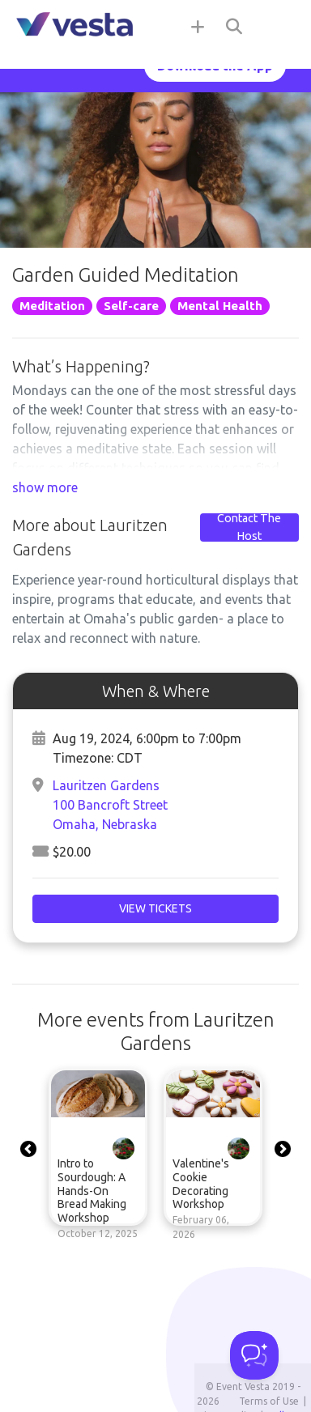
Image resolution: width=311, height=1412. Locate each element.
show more (45, 487)
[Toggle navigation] (278, 26)
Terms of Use (269, 1401)
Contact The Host (249, 527)
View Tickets (155, 908)
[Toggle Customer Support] (254, 1355)
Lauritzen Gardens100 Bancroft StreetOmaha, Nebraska (110, 804)
